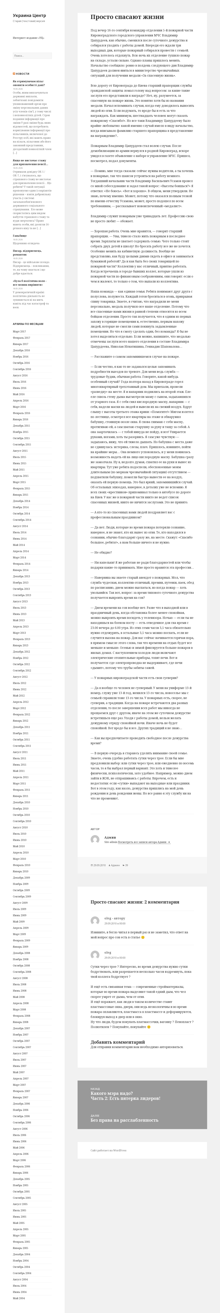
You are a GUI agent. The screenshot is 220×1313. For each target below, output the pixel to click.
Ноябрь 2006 (20, 1110)
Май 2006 (19, 1147)
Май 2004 (19, 1298)
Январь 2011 (20, 796)
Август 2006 (20, 1128)
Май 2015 (19, 469)
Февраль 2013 (21, 639)
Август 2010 (20, 827)
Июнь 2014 (19, 538)
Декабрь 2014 (21, 501)
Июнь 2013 (19, 614)
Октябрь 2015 (21, 438)
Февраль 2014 (21, 563)
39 (126, 865)
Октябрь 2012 (21, 664)
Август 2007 (20, 1053)
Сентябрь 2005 (22, 1198)
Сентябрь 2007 (22, 1047)
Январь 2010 (20, 871)
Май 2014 (19, 545)
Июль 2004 (19, 1285)
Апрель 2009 (21, 928)
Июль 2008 (19, 984)
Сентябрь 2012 (22, 670)
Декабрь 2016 (21, 350)
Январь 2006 (20, 1172)
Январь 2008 (20, 1022)
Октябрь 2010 (21, 815)
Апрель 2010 (21, 852)
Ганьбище (20, 235)
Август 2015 (20, 450)
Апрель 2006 (21, 1154)
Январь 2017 (20, 344)
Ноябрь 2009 (20, 884)
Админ (115, 865)
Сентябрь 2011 (22, 746)
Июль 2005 (19, 1210)
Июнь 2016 (19, 388)
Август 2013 (20, 601)
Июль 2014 (19, 532)
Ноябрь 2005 (20, 1185)
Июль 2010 (19, 833)
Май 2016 (19, 394)
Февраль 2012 (21, 714)
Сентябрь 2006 (22, 1122)
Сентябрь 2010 (22, 821)
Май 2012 (19, 695)
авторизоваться (171, 1047)
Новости (22, 73)
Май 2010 (19, 846)
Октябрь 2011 (21, 739)
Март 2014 (19, 557)
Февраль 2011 (21, 789)
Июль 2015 (19, 457)
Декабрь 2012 (21, 651)
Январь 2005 (20, 1248)
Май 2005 (19, 1223)
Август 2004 (20, 1279)
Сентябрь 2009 (22, 896)
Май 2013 (19, 620)
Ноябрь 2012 (20, 658)
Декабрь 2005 (21, 1179)
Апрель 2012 (21, 702)
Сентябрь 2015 (22, 444)
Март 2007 (19, 1085)
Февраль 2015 (21, 488)
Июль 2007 (19, 1059)
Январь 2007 (20, 1097)
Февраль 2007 (21, 1091)
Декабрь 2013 (21, 576)
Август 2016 (20, 375)
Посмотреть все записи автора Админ (142, 842)
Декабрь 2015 (21, 425)
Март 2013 (19, 633)
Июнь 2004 (19, 1292)
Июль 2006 (19, 1135)
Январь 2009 (20, 946)
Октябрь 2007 (21, 1041)
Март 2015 (19, 482)
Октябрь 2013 (21, 589)
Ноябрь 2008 (20, 959)
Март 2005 (19, 1235)
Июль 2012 (19, 683)
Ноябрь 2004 (20, 1260)
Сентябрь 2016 (22, 369)
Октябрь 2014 (21, 513)
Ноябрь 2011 (20, 733)
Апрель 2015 (21, 476)
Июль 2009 (19, 909)
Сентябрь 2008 (22, 972)
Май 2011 (19, 771)
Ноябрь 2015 (20, 432)
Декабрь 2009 (21, 877)
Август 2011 (20, 752)
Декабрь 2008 (21, 953)
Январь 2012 (20, 720)
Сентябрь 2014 (22, 520)
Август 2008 (20, 978)
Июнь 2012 (19, 689)
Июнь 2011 (19, 764)
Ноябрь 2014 (20, 507)
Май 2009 (19, 921)
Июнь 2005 (19, 1216)
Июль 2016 (19, 381)
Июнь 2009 (19, 915)
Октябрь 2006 (21, 1116)
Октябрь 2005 (21, 1191)
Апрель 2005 (21, 1229)
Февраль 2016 (21, 413)
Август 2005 (20, 1204)
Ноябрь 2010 (20, 808)
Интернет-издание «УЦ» (28, 38)
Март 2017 (19, 331)
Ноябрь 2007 (20, 1034)
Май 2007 (19, 1072)
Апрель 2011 (21, 777)
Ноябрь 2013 (20, 582)
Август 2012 (20, 676)
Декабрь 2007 (21, 1028)
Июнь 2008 (19, 990)
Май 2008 (19, 997)
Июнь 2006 (19, 1141)
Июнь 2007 (19, 1066)
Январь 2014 (20, 570)
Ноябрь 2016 (20, 356)
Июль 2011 (19, 758)
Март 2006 (19, 1160)
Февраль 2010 (21, 865)
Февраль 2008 (21, 1015)
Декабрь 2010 (21, 802)
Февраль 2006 (21, 1166)
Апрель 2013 (21, 626)
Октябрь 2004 (21, 1267)
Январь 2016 (20, 419)
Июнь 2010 (19, 840)
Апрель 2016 (21, 400)
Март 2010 (19, 859)
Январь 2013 (20, 645)
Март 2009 (19, 934)
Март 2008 (19, 1009)
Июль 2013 (19, 607)
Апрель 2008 (21, 1003)
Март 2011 (19, 783)
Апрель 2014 (21, 551)
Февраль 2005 (21, 1241)
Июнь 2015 (19, 463)
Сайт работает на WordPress (108, 1150)
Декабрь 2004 (21, 1254)
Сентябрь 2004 (22, 1273)
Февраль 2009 (21, 940)
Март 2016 (19, 407)
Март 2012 (19, 708)
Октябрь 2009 (21, 890)
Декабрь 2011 (21, 727)
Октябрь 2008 (21, 965)
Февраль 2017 (21, 337)
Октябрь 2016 (21, 363)
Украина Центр (29, 15)
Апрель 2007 (21, 1078)
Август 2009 (20, 902)
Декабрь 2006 (21, 1103)
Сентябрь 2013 (22, 595)
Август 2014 (20, 526)
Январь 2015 (20, 494)
